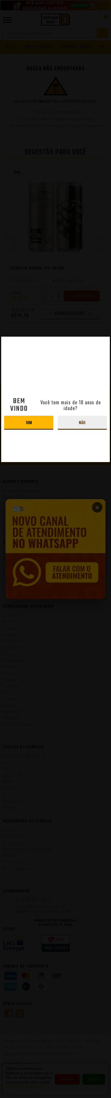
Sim (29, 422)
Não (82, 422)
